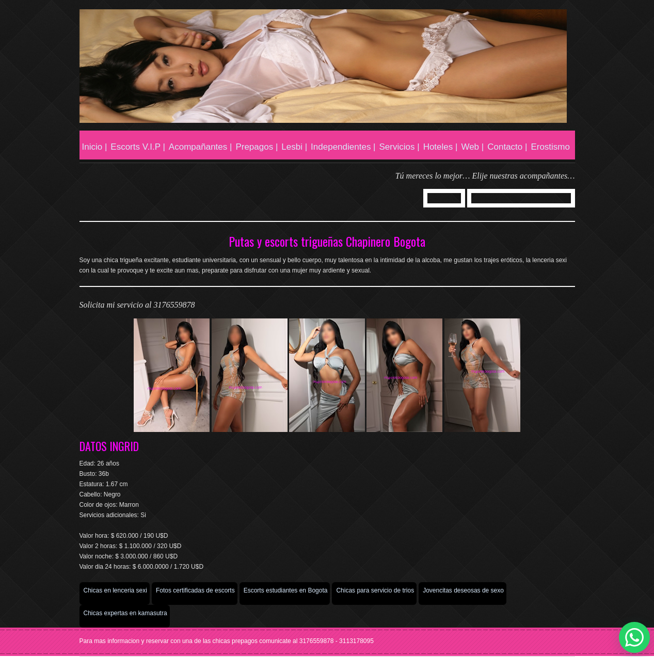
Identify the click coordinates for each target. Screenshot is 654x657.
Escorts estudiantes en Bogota (286, 590)
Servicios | (399, 147)
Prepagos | (256, 147)
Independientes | (343, 147)
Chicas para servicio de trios (375, 590)
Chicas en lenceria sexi (115, 590)
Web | (472, 147)
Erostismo (550, 147)
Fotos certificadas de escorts (195, 590)
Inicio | (94, 147)
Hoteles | (440, 147)
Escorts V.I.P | (137, 147)
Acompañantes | (200, 147)
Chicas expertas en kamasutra (125, 613)
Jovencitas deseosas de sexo (463, 590)
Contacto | (507, 147)
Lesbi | (294, 147)
